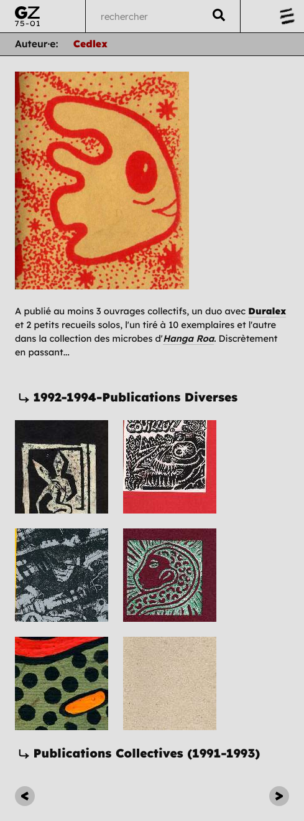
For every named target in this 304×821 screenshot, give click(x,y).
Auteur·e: (36, 43)
